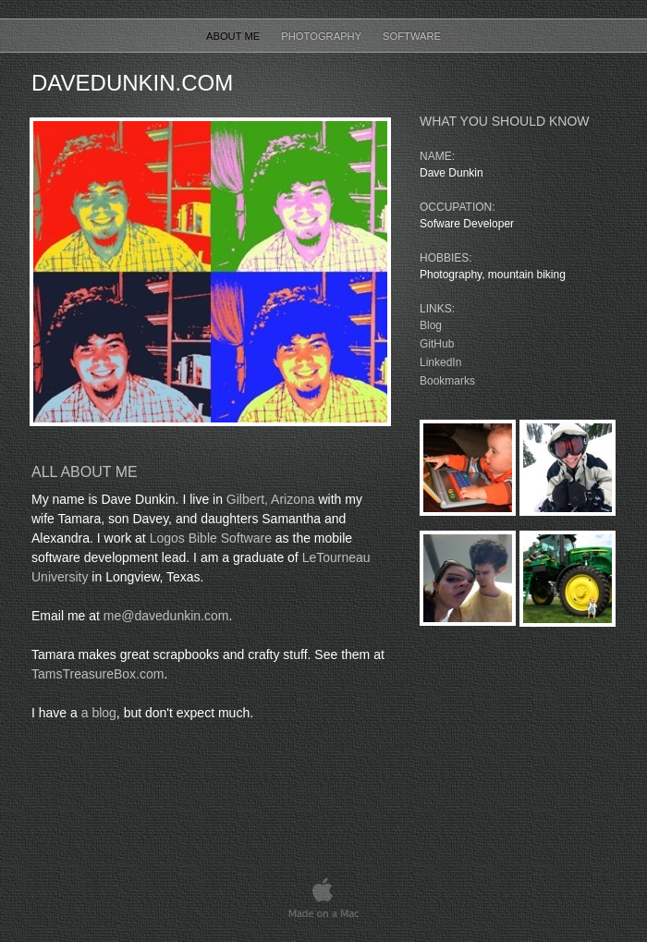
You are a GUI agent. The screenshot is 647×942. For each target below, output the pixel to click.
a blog (98, 712)
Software (412, 36)
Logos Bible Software (211, 538)
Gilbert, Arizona (270, 499)
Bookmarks (447, 380)
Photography (322, 36)
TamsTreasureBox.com (97, 674)
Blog (431, 325)
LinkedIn (440, 362)
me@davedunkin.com (166, 615)
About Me (234, 36)
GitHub (437, 343)
